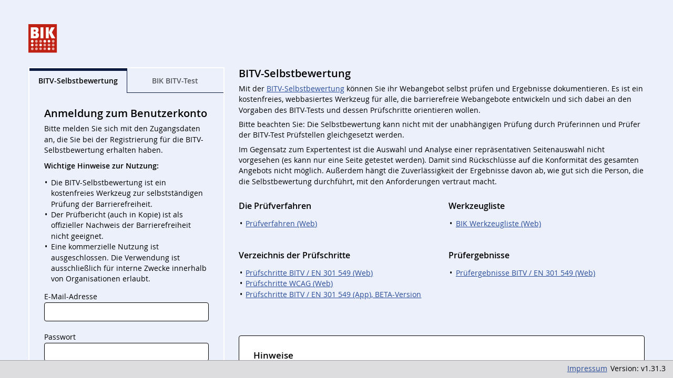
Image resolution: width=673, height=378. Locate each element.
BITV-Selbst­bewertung (78, 81)
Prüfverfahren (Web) (281, 223)
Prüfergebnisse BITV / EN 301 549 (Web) (525, 273)
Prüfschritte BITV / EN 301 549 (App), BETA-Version (333, 294)
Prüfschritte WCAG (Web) (289, 283)
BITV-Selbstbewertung (305, 88)
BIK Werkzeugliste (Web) (498, 223)
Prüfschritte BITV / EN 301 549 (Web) (309, 273)
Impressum (587, 368)
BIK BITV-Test (175, 81)
